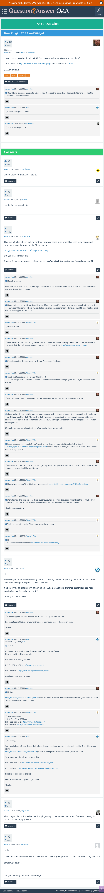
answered (7, 169)
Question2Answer (71, 891)
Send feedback (8, 891)
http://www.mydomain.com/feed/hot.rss (22, 698)
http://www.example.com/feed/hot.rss (33, 671)
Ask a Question (48, 24)
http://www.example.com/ (33, 665)
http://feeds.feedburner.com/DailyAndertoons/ (26, 250)
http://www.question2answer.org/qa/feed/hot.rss (38, 768)
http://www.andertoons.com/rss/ (73, 345)
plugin (7, 75)
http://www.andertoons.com (33, 722)
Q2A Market (97, 891)
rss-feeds (21, 75)
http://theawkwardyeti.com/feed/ (45, 543)
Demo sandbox (21, 891)
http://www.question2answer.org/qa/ (37, 763)
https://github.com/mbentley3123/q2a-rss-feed (27, 447)
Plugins (22, 53)
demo (63, 3)
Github (69, 63)
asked (6, 53)
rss (28, 75)
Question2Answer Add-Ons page (35, 63)
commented (9, 89)
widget (14, 75)
